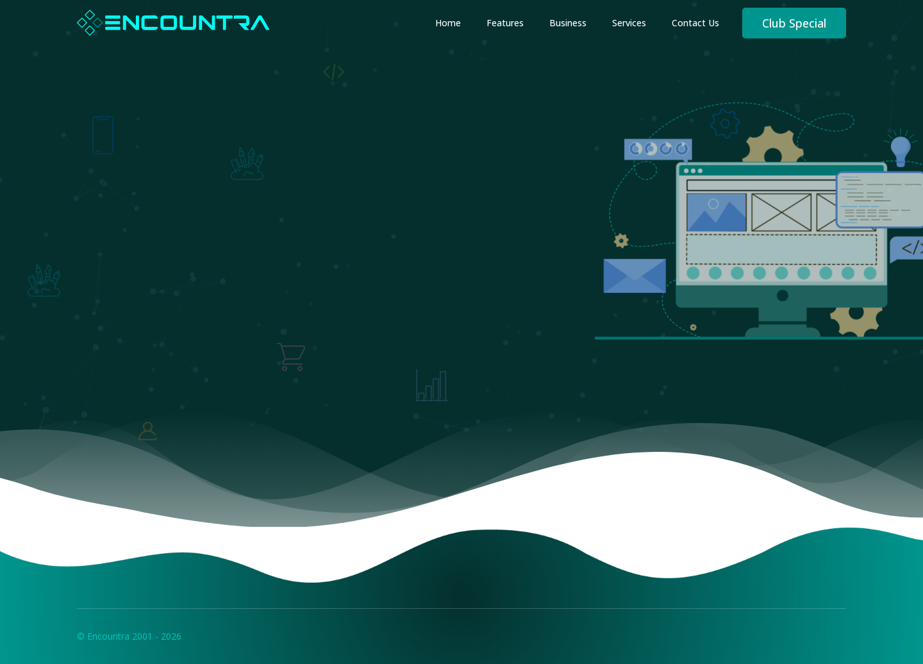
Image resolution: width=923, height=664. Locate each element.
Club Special (794, 23)
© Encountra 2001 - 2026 (129, 636)
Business (567, 23)
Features (505, 23)
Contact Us (695, 23)
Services (629, 23)
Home (448, 23)
